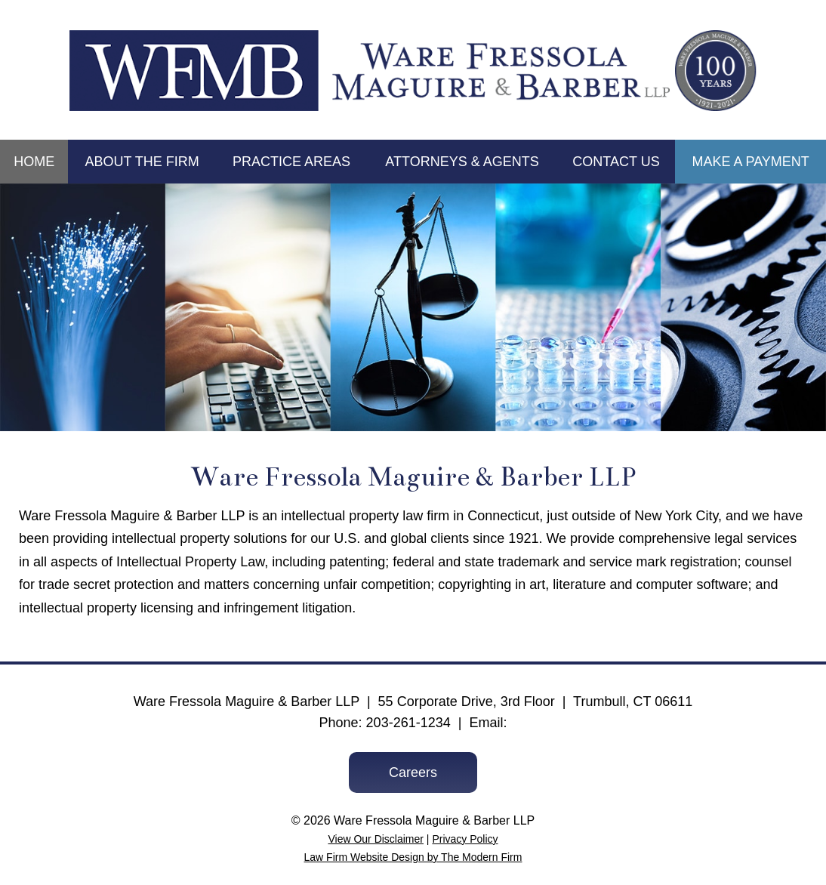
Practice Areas (291, 161)
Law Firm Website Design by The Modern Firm (413, 857)
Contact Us (615, 161)
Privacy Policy (465, 839)
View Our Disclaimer (376, 839)
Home (34, 161)
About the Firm (142, 161)
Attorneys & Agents (461, 161)
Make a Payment (750, 161)
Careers (413, 772)
